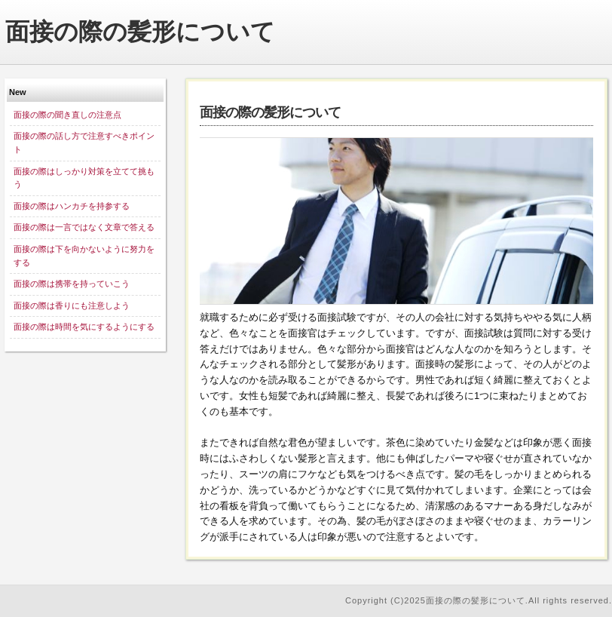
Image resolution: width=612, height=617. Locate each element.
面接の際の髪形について (140, 31)
